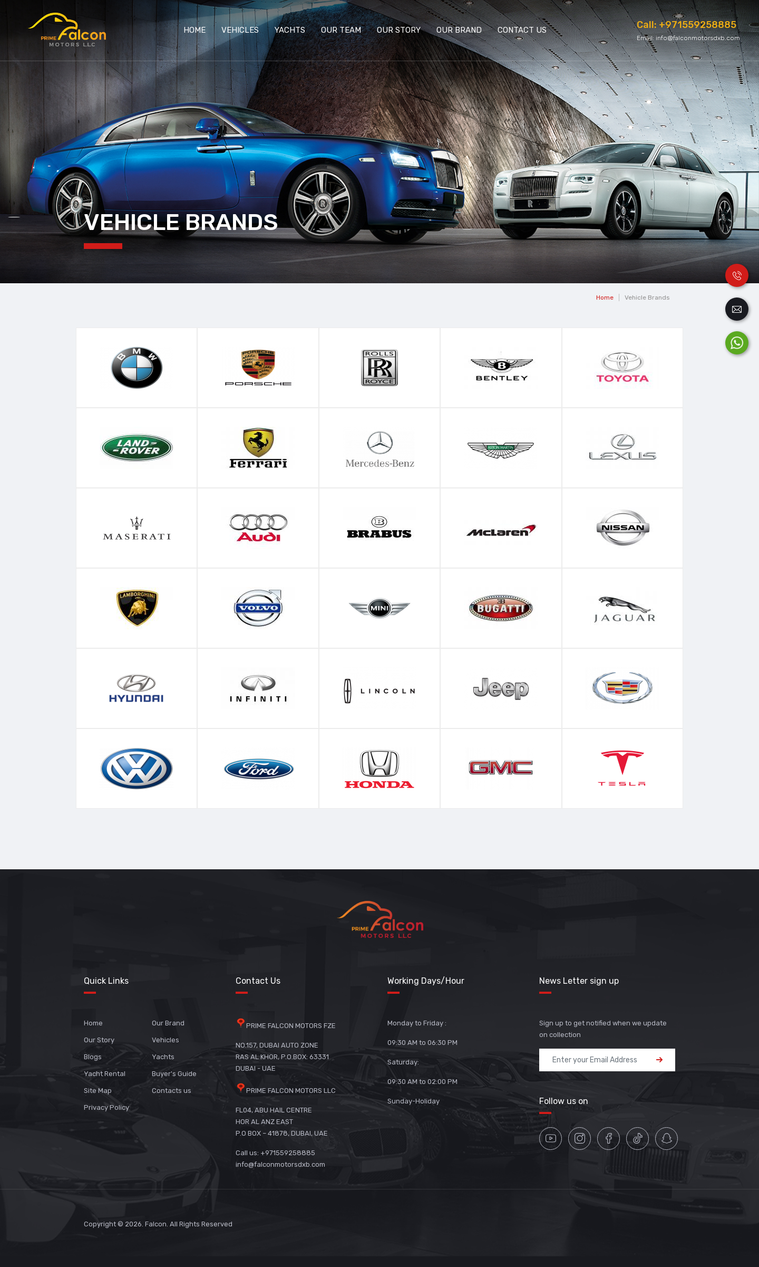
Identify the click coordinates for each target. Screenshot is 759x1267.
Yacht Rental (104, 1074)
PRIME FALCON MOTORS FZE (291, 1026)
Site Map (98, 1091)
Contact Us (522, 30)
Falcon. (156, 1224)
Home (194, 30)
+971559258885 (697, 25)
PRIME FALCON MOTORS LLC (291, 1091)
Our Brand (459, 30)
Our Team (341, 30)
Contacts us (171, 1091)
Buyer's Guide (174, 1074)
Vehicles (240, 30)
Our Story (399, 30)
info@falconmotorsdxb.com (698, 38)
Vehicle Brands (647, 297)
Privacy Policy (106, 1107)
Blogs (93, 1057)
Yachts (290, 30)
